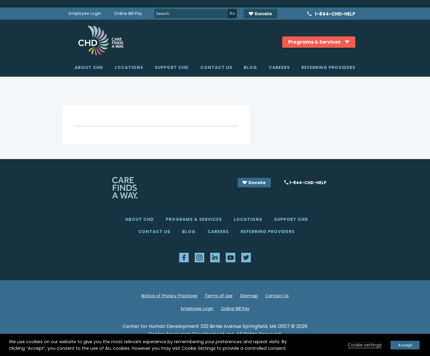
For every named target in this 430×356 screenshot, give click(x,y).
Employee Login (85, 13)
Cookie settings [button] (365, 345)
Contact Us (216, 67)
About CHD (89, 67)
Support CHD (172, 67)
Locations (129, 67)
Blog (250, 67)
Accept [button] (405, 345)
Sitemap (249, 296)
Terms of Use (219, 296)
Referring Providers (328, 67)
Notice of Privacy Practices (169, 296)
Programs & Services (194, 219)
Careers (279, 67)
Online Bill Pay (128, 13)
